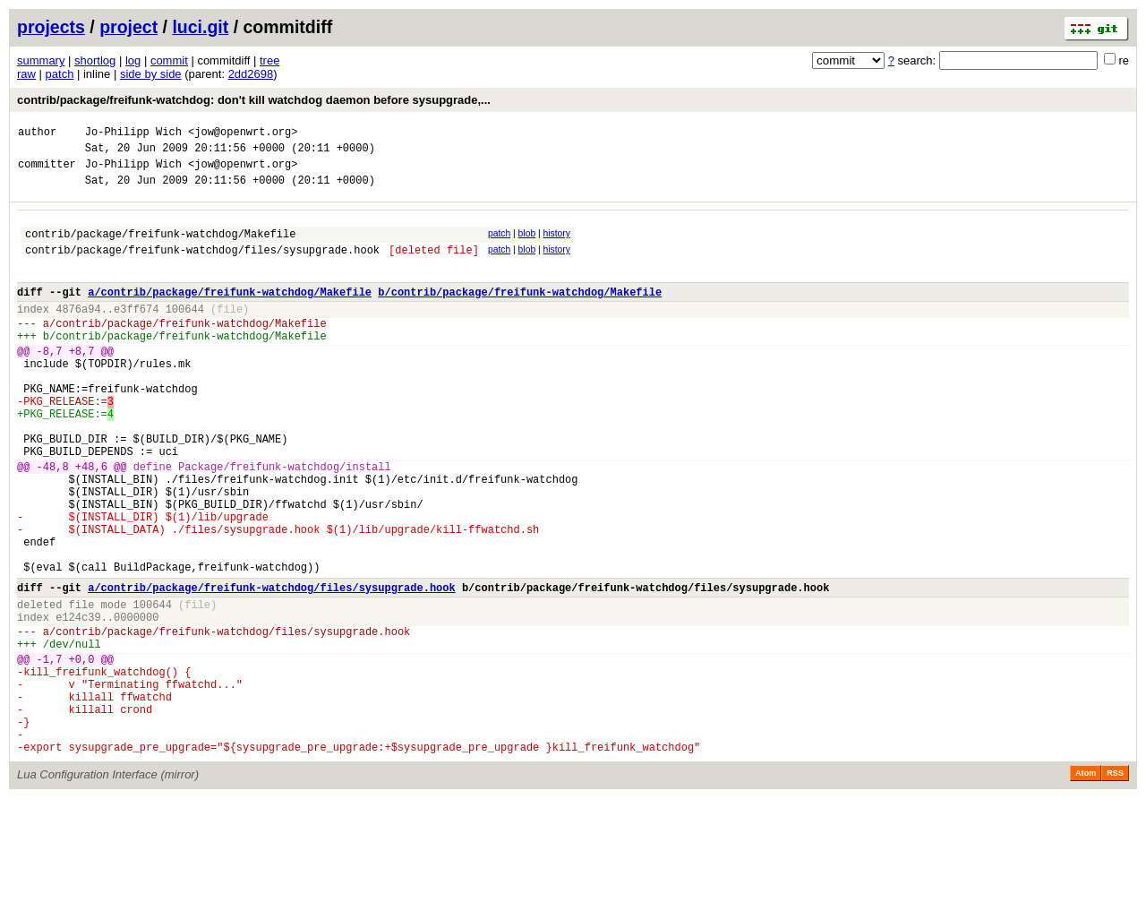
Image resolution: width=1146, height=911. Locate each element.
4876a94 (78, 332)
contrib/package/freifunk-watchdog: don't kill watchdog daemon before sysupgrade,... (254, 100)
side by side (151, 74)
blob (527, 244)
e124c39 (78, 702)
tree (269, 60)
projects (51, 27)
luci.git (200, 27)
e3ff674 (136, 332)
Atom (1085, 885)
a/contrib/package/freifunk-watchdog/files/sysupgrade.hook (271, 667)
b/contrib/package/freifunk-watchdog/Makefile (520, 313)
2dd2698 (251, 74)
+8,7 (82, 383)
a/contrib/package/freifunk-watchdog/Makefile (230, 313)
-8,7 (50, 383)
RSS (1115, 885)
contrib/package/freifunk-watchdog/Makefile (160, 246)
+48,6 (91, 522)
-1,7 (50, 753)
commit (169, 60)
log (133, 60)
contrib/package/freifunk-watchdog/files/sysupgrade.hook (202, 265)
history (556, 244)
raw (26, 74)
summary (40, 60)
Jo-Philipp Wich (133, 134)
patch (60, 74)
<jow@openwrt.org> (242, 134)
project (128, 27)
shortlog (94, 60)
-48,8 (53, 522)
